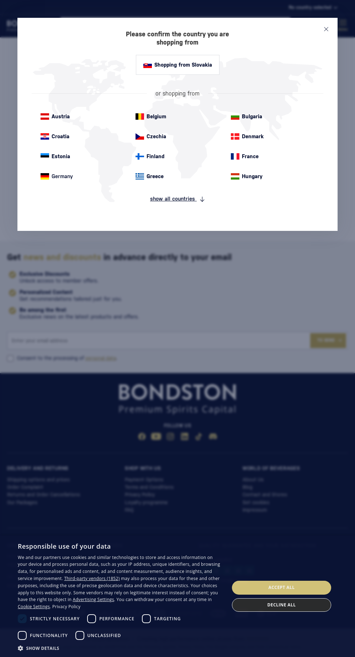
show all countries (177, 199)
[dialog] (177, 596)
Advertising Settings (93, 599)
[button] (120, 648)
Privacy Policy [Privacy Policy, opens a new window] (66, 607)
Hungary (247, 176)
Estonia (55, 156)
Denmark (247, 136)
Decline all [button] (281, 605)
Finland (150, 156)
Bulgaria (246, 116)
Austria (55, 116)
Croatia (55, 136)
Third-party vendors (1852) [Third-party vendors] (92, 578)
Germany (57, 176)
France (245, 156)
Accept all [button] (282, 587)
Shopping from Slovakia (177, 65)
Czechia (151, 136)
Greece (150, 176)
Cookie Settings (34, 607)
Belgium (151, 116)
